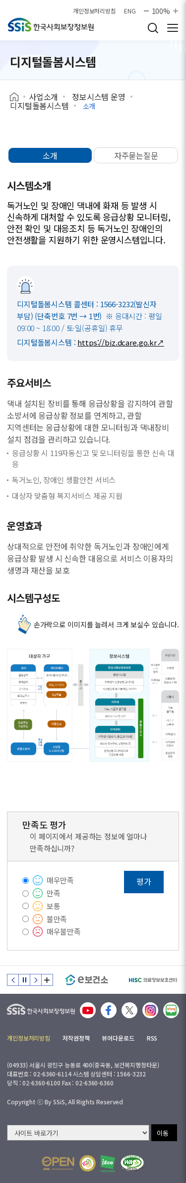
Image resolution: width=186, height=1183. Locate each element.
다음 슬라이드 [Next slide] (36, 980)
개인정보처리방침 (94, 11)
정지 (24, 980)
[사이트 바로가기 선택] (78, 1133)
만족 (54, 893)
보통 (54, 906)
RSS (152, 1038)
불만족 (57, 919)
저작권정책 (75, 1038)
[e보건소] (87, 980)
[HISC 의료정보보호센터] (153, 980)
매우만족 (60, 880)
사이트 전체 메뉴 (172, 27)
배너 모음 (47, 980)
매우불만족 (64, 931)
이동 (163, 1133)
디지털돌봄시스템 (39, 106)
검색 (152, 27)
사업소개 (43, 97)
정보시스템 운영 (98, 97)
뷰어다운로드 (118, 1038)
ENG (130, 11)
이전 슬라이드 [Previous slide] (13, 980)
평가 (143, 881)
